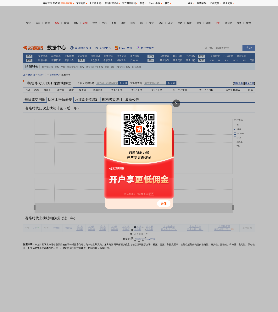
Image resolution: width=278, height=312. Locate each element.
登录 (190, 3)
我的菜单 (201, 3)
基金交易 (227, 3)
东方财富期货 (129, 3)
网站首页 (47, 3)
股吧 (167, 3)
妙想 (142, 3)
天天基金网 (95, 3)
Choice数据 (154, 3)
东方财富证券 (112, 3)
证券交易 (214, 3)
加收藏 (56, 3)
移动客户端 (66, 3)
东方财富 (81, 3)
